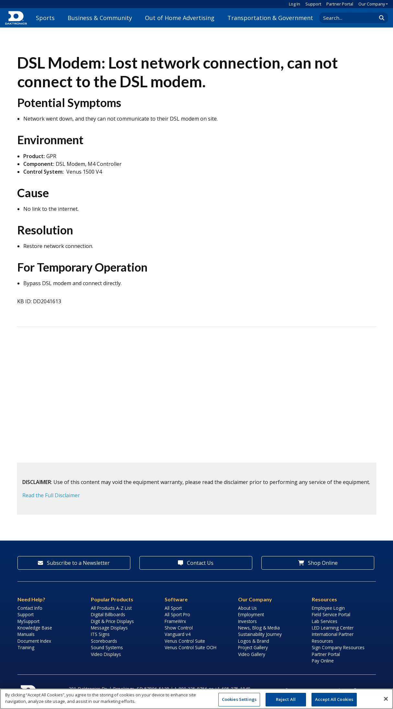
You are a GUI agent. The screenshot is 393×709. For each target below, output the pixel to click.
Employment (251, 614)
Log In (294, 4)
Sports (45, 18)
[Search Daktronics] (351, 18)
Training (25, 647)
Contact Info (29, 608)
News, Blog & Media (259, 628)
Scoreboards (104, 641)
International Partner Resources (333, 637)
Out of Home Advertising (179, 18)
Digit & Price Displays (112, 621)
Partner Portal (339, 4)
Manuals (26, 634)
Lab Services (324, 621)
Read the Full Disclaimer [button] (51, 495)
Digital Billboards (108, 614)
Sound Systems (107, 647)
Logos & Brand (253, 641)
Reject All (286, 699)
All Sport (173, 608)
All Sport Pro (177, 614)
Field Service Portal (331, 614)
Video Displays (106, 654)
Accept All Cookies (334, 699)
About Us (247, 608)
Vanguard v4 (178, 634)
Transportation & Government (270, 18)
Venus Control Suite (185, 641)
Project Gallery (253, 647)
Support (313, 4)
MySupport (28, 621)
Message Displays (109, 628)
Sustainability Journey (260, 634)
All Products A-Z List (111, 608)
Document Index (34, 641)
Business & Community (100, 18)
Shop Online (318, 562)
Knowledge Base (34, 628)
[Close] (386, 699)
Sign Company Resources (338, 647)
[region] (196, 699)
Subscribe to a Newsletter (74, 562)
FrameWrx (175, 621)
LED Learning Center (333, 628)
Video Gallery (251, 654)
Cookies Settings (239, 699)
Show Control (179, 628)
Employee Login (328, 608)
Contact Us (195, 562)
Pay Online (323, 661)
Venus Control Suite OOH (190, 647)
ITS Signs (100, 634)
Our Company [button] (371, 4)
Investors (247, 621)
